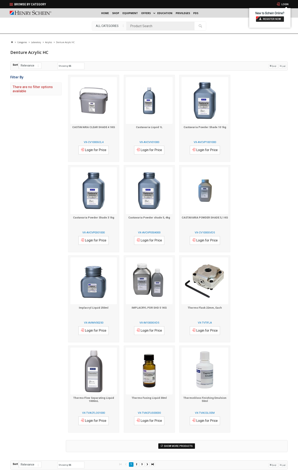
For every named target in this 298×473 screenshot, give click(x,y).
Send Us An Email (188, 425)
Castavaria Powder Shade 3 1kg (259, 127)
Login (284, 4)
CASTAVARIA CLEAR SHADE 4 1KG (93, 127)
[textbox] (161, 26)
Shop (115, 13)
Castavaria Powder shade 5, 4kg (93, 217)
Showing (65, 66)
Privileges (183, 13)
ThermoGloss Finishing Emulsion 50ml (259, 309)
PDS (195, 13)
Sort (15, 64)
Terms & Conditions (60, 468)
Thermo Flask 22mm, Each (94, 307)
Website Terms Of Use (80, 468)
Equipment (130, 13)
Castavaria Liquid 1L (149, 127)
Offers (146, 13)
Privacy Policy (43, 468)
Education (164, 13)
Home (105, 13)
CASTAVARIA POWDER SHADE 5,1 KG (149, 217)
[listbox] (109, 26)
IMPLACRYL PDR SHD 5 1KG (260, 217)
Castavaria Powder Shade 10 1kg (204, 127)
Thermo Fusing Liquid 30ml (204, 307)
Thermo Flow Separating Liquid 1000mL (149, 309)
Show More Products (178, 355)
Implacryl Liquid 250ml (204, 217)
